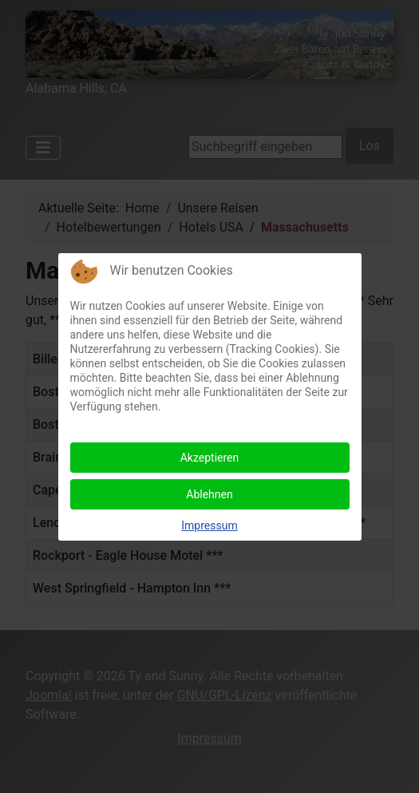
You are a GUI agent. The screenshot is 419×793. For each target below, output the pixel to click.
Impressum (209, 525)
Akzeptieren (209, 457)
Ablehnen (209, 494)
